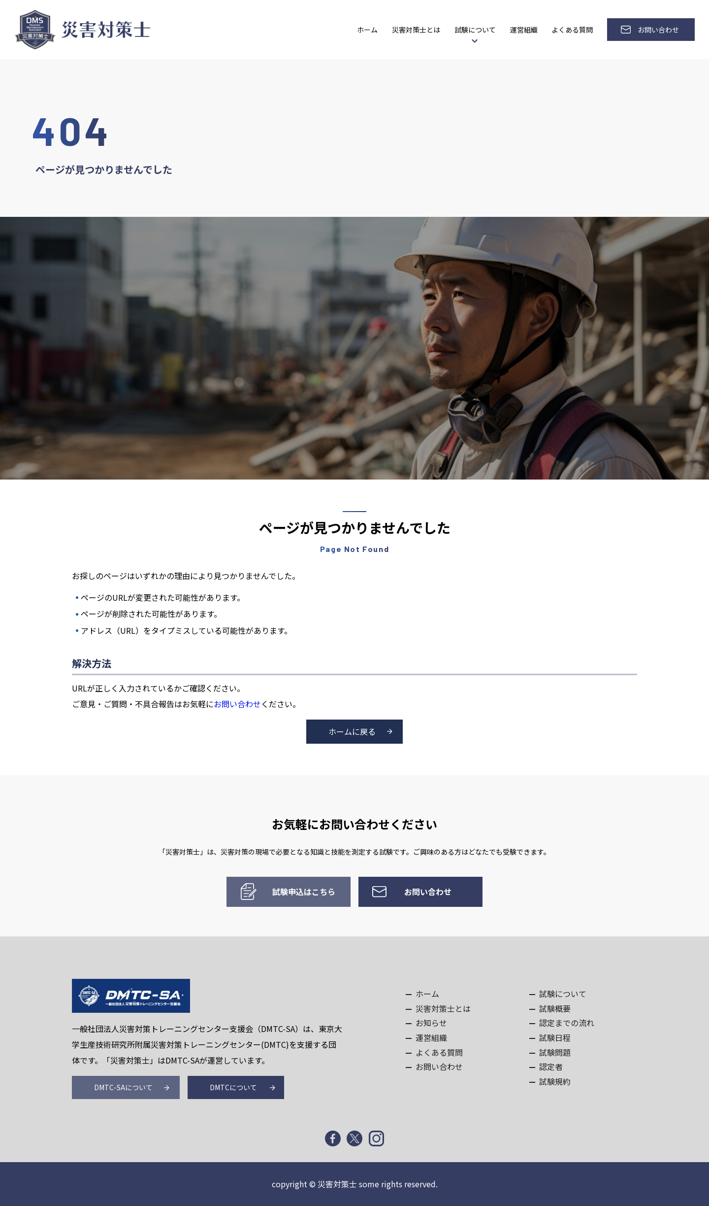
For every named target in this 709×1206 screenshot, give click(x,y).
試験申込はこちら (303, 891)
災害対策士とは (416, 29)
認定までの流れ (566, 1023)
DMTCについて (233, 1088)
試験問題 (555, 1052)
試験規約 (555, 1081)
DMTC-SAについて (123, 1088)
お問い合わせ (658, 29)
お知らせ (431, 1023)
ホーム (367, 29)
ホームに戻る (352, 731)
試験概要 (555, 1008)
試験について (475, 29)
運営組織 (524, 29)
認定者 (551, 1066)
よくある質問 (572, 29)
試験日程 (555, 1037)
